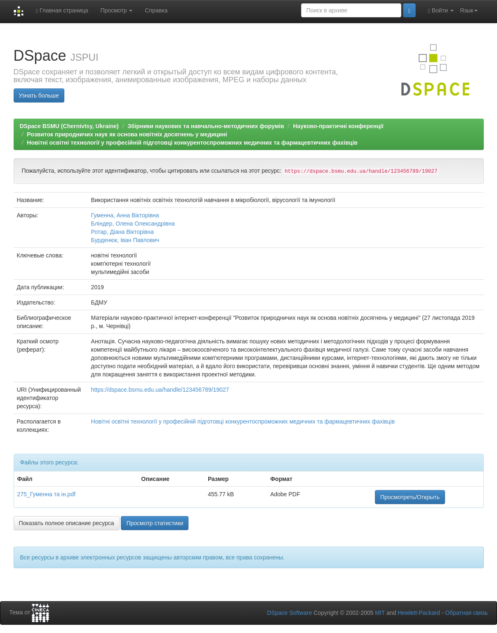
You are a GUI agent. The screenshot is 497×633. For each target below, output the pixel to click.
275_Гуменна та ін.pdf (46, 494)
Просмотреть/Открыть (410, 497)
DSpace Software (289, 612)
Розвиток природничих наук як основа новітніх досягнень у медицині (127, 134)
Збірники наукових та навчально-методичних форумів (205, 126)
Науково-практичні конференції (338, 126)
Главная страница (62, 10)
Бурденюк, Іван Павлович (125, 240)
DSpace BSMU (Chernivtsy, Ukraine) (69, 126)
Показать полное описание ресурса (66, 523)
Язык (469, 10)
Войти (441, 10)
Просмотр (117, 10)
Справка (156, 10)
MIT (380, 612)
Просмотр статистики (154, 523)
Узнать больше (39, 95)
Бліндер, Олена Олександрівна (133, 223)
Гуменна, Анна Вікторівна (125, 215)
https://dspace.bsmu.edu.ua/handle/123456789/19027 (160, 389)
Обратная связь (466, 612)
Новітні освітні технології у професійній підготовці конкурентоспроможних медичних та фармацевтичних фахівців (192, 142)
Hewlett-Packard (419, 612)
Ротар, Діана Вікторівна (122, 231)
